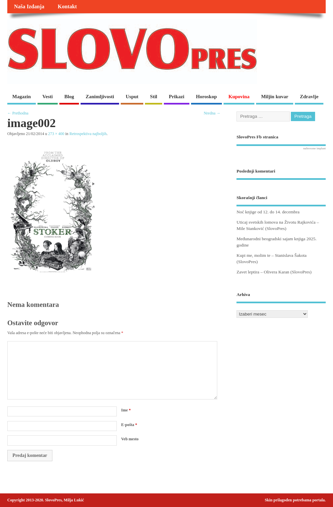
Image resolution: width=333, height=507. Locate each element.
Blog (69, 96)
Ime (126, 410)
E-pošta (129, 424)
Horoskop (206, 96)
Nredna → (212, 113)
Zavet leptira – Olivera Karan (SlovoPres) (273, 271)
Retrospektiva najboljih (87, 133)
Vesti (47, 96)
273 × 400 (56, 133)
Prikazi (176, 96)
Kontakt (67, 7)
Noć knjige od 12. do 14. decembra (268, 211)
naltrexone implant (314, 148)
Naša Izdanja (29, 7)
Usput (132, 96)
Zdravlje (309, 96)
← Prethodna (18, 113)
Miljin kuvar (274, 96)
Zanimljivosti (100, 96)
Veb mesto (130, 439)
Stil (153, 96)
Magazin (21, 96)
